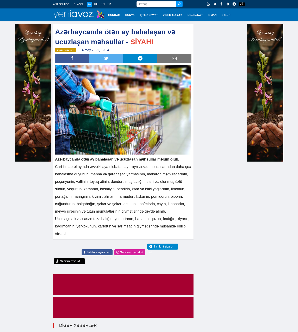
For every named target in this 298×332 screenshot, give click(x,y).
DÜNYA (130, 15)
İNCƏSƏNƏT (195, 15)
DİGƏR (226, 15)
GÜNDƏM (114, 15)
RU (96, 4)
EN (102, 4)
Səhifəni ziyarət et (96, 252)
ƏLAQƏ (78, 4)
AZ (90, 4)
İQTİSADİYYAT (149, 15)
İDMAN (212, 15)
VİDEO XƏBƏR (172, 15)
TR (109, 4)
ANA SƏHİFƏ (61, 4)
